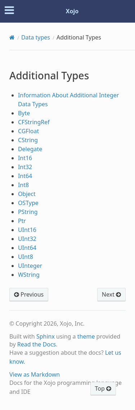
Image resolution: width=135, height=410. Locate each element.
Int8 (23, 185)
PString (28, 212)
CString (28, 140)
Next (111, 294)
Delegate (30, 149)
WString (29, 275)
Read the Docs (36, 344)
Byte (24, 113)
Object (27, 194)
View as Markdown (34, 374)
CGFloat (28, 131)
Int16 (25, 158)
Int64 (25, 176)
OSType (28, 203)
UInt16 (27, 230)
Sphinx (45, 336)
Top (103, 388)
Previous (29, 294)
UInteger (30, 266)
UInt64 (27, 248)
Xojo (72, 11)
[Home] (12, 37)
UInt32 (27, 239)
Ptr (22, 221)
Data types (35, 37)
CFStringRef (34, 122)
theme (86, 336)
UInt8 (25, 257)
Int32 (25, 167)
